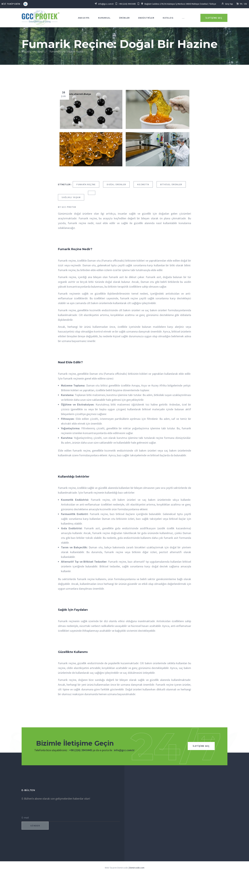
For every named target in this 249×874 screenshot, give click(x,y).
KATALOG (168, 17)
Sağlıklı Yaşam (71, 197)
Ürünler (124, 17)
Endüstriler (146, 17)
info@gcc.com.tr (124, 750)
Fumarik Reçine (86, 184)
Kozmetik (143, 184)
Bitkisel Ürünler (171, 184)
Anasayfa (84, 17)
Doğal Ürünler (116, 184)
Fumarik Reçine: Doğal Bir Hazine (66, 51)
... (183, 17)
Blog (40, 51)
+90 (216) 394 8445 (80, 750)
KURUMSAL (104, 17)
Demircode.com (136, 867)
